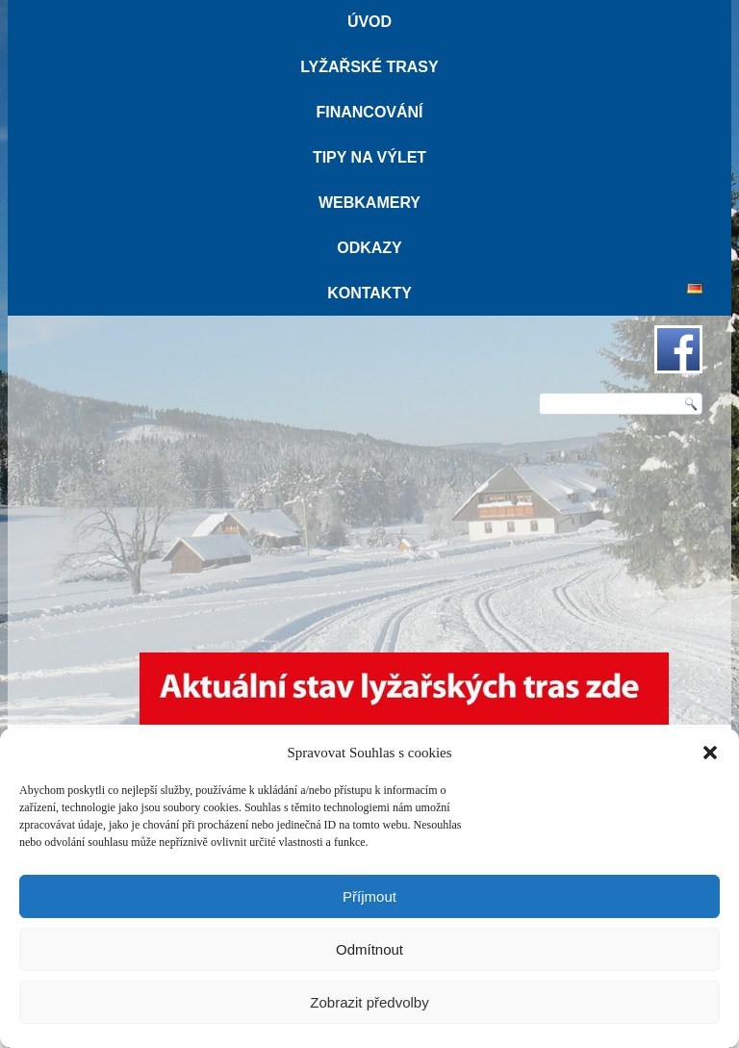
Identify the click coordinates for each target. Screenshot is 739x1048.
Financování (369, 112)
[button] (710, 752)
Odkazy (369, 248)
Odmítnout (369, 949)
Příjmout (369, 896)
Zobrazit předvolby (369, 1002)
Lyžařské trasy (369, 67)
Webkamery (369, 202)
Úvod (369, 21)
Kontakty (369, 293)
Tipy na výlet (369, 157)
